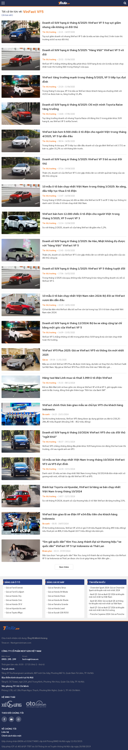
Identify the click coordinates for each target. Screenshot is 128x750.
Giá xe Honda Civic (14, 600)
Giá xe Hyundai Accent (16, 608)
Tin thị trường (49, 32)
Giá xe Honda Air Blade (58, 600)
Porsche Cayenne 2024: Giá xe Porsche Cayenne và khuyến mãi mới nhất (106, 615)
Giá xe (45, 359)
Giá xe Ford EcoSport (15, 592)
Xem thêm (64, 567)
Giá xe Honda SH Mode (58, 592)
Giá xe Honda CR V (14, 604)
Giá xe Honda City (13, 596)
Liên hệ (5, 731)
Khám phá (47, 551)
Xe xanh (46, 414)
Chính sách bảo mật (11, 735)
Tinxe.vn (13, 628)
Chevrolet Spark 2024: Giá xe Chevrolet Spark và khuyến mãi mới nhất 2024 (106, 588)
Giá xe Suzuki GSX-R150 (58, 612)
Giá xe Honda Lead (56, 608)
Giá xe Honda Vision (56, 596)
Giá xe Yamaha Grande (58, 604)
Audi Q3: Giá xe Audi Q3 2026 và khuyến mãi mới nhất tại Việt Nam (106, 595)
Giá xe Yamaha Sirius (57, 587)
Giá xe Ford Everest (14, 587)
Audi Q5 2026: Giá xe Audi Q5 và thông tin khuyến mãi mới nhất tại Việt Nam (106, 602)
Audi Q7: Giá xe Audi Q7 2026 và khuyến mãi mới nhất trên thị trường (106, 608)
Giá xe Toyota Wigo (14, 612)
